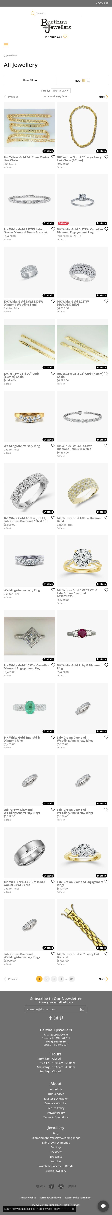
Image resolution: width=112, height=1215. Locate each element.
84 (71, 979)
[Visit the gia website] (40, 1186)
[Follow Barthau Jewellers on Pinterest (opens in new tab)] (61, 1018)
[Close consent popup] (73, 1209)
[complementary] (85, 1194)
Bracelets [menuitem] (56, 1156)
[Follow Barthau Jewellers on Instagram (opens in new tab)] (56, 1018)
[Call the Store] (56, 1041)
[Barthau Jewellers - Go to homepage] (56, 25)
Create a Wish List (56, 1103)
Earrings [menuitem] (56, 1147)
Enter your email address (56, 1002)
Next (102, 96)
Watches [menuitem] (56, 1161)
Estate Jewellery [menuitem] (56, 1171)
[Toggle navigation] (6, 44)
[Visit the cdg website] (52, 1186)
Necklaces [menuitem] (56, 1152)
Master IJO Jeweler (56, 1098)
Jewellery (11, 55)
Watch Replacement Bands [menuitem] (56, 1166)
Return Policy (56, 1108)
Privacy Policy (56, 1112)
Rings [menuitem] (56, 1133)
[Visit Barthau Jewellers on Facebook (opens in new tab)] (50, 1018)
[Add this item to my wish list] (52, 157)
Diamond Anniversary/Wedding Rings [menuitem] (56, 1138)
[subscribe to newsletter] (82, 1009)
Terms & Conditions (56, 1117)
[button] (101, 3)
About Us (56, 1089)
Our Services (56, 1094)
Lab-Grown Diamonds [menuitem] (56, 1142)
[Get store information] (55, 1044)
